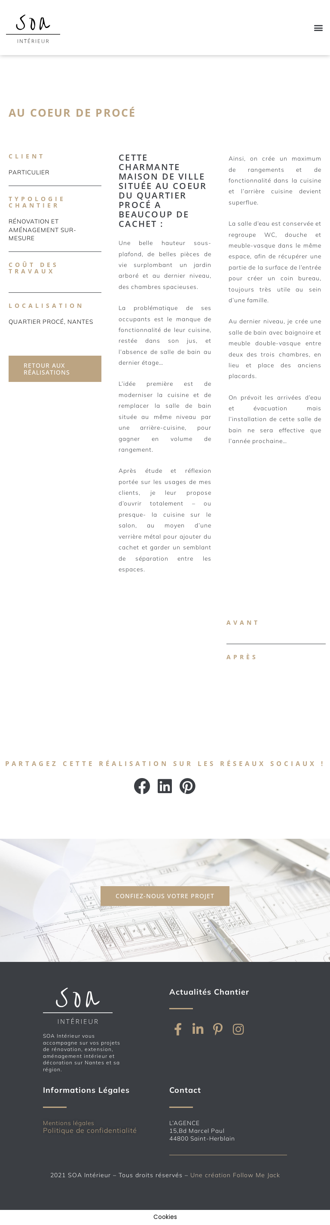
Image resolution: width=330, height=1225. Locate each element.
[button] (319, 27)
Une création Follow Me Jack (235, 1175)
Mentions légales (69, 1122)
